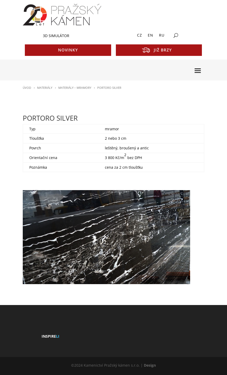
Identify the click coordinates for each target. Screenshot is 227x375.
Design (150, 365)
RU (161, 35)
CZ (139, 35)
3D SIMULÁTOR (56, 35)
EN (150, 35)
